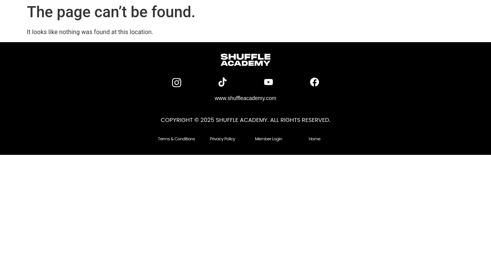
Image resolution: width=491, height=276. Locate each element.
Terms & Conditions (176, 138)
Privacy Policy (222, 138)
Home (314, 138)
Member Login (268, 138)
